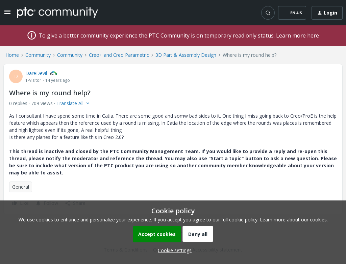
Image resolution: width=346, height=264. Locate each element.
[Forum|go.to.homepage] (57, 12)
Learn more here (297, 35)
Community (38, 55)
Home (12, 55)
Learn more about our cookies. (294, 219)
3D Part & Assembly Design (185, 55)
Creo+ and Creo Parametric (119, 55)
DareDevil (36, 73)
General (20, 187)
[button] (7, 14)
